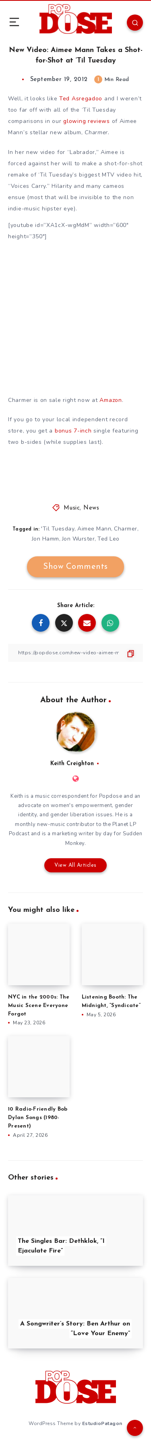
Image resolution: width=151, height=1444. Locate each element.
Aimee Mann (94, 529)
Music (72, 508)
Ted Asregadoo (80, 98)
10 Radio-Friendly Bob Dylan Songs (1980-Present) (37, 1118)
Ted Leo (108, 539)
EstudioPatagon (102, 1423)
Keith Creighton (72, 764)
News (91, 508)
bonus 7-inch (73, 431)
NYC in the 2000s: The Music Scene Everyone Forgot (38, 1006)
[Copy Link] (75, 653)
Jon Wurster (78, 539)
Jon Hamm (45, 539)
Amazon (110, 400)
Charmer (125, 529)
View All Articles (75, 865)
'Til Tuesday (57, 529)
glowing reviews (86, 121)
